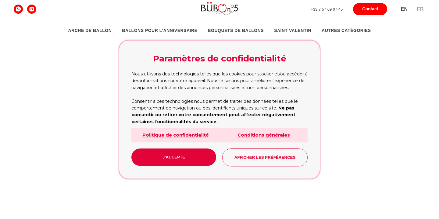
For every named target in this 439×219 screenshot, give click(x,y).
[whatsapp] (18, 9)
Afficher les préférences (265, 157)
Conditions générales (263, 135)
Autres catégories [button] (346, 30)
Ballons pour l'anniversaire (159, 30)
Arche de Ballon (90, 30)
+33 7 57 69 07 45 (327, 9)
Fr (420, 9)
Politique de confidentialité (175, 135)
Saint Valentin (292, 30)
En (404, 9)
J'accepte (173, 157)
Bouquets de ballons (236, 30)
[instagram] (31, 9)
